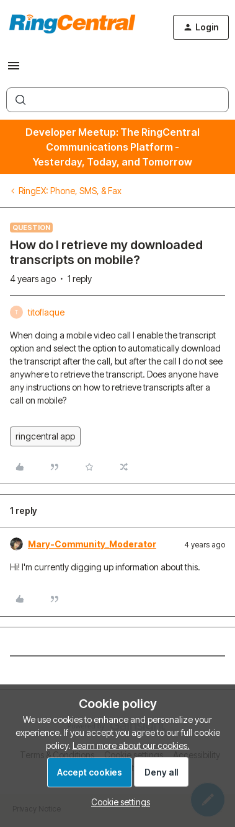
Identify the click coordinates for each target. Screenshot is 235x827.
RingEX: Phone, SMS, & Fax (70, 190)
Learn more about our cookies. (131, 745)
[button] (13, 69)
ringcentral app (45, 436)
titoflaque (46, 312)
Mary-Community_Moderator (92, 544)
